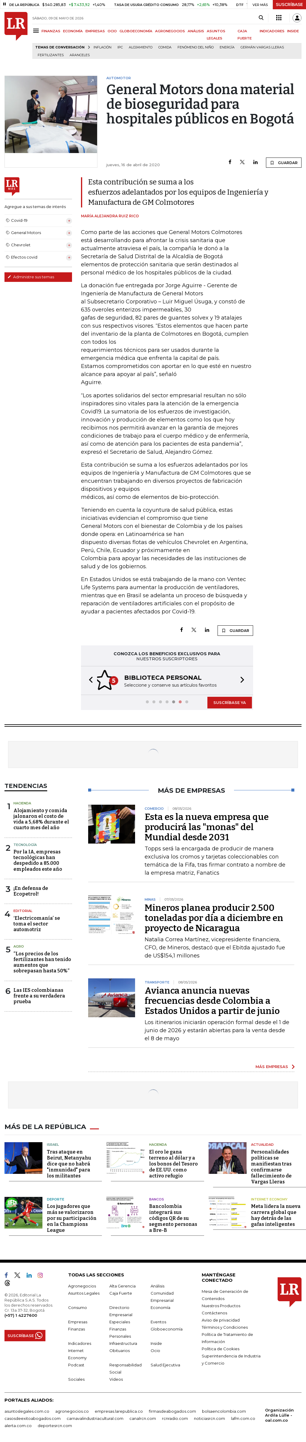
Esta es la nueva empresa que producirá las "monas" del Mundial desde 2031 (207, 826)
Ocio (155, 1349)
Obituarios (119, 1349)
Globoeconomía (167, 1327)
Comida (165, 47)
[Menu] (37, 31)
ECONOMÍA (73, 31)
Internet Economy (269, 1198)
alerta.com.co (18, 1424)
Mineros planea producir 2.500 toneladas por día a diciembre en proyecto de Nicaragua (214, 917)
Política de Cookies (220, 1347)
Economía (160, 1306)
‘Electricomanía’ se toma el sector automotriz (36, 923)
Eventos (158, 1320)
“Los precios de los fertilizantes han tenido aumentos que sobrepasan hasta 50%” (42, 961)
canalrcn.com (142, 1416)
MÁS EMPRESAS (271, 1066)
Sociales (76, 1377)
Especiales (119, 1320)
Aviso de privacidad (221, 1318)
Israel (53, 1143)
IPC (120, 47)
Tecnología (25, 844)
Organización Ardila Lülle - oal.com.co (279, 1413)
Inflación (102, 47)
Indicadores (79, 1341)
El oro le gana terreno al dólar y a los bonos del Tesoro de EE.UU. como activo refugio (173, 1162)
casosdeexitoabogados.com (32, 1416)
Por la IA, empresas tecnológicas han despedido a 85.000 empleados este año (37, 859)
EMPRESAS (95, 31)
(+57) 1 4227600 (20, 1313)
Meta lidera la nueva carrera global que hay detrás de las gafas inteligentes (276, 1214)
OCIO (112, 31)
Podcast (76, 1363)
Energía (227, 47)
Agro (18, 946)
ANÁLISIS (196, 31)
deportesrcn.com (55, 1424)
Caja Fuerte (120, 1291)
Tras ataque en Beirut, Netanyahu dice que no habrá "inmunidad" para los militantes (69, 1162)
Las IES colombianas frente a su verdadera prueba (39, 995)
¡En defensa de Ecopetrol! (30, 890)
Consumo (77, 1306)
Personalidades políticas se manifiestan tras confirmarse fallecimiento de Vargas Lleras (271, 1165)
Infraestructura (123, 1341)
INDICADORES (272, 31)
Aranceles (80, 55)
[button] (89, 680)
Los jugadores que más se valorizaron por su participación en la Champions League (72, 1217)
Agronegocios (82, 1284)
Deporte (55, 1198)
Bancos (156, 1198)
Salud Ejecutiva (165, 1363)
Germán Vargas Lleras (262, 47)
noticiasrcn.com (209, 1416)
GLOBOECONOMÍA (136, 31)
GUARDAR (284, 162)
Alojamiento (140, 47)
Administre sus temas (30, 276)
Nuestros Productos (221, 1304)
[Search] (261, 18)
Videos (116, 1377)
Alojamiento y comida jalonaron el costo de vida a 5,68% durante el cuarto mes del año (41, 818)
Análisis (157, 1284)
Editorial (22, 910)
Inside (156, 1341)
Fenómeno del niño (196, 47)
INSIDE (293, 31)
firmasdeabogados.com (172, 1409)
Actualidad (262, 1143)
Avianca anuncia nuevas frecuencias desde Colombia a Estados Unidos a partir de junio (212, 1000)
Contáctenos (214, 1311)
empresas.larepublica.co (119, 1409)
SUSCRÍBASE (289, 4)
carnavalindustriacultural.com (95, 1416)
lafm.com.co (243, 1416)
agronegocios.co (72, 1409)
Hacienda (22, 803)
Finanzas (76, 1327)
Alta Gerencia (122, 1284)
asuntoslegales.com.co (26, 1409)
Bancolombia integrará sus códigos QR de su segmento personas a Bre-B (173, 1217)
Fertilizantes (51, 55)
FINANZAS (51, 31)
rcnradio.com (175, 1416)
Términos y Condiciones (225, 1325)
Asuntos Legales (84, 1291)
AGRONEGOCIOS (170, 31)
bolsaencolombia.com (224, 1409)
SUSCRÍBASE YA (229, 701)
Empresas (77, 1320)
